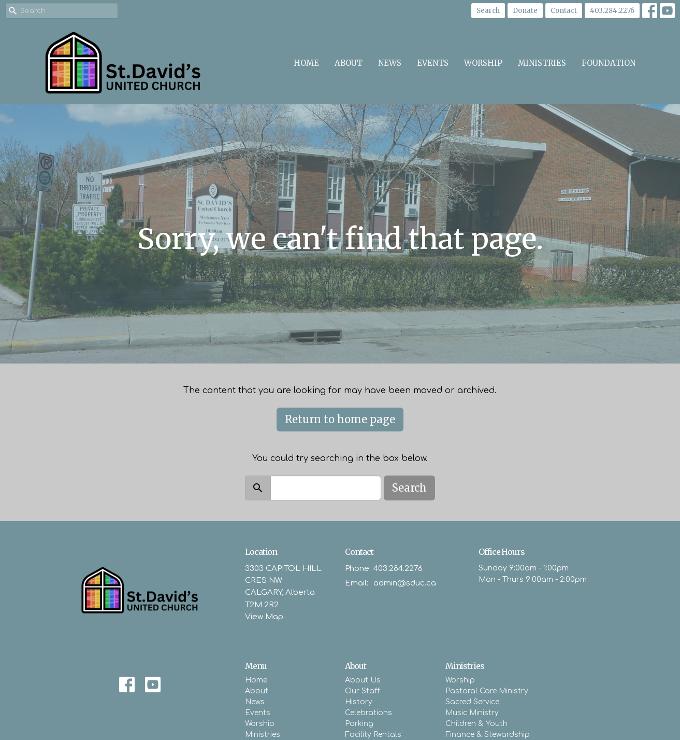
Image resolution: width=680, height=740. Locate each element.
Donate (525, 10)
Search (488, 10)
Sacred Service (472, 702)
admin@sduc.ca (404, 583)
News (389, 63)
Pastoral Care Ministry (486, 691)
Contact (564, 10)
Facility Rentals (373, 734)
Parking (359, 724)
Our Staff (362, 691)
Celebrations (368, 713)
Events (432, 63)
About (349, 63)
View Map (264, 616)
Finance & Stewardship (487, 734)
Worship (483, 63)
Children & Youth (476, 724)
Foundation (608, 63)
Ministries (542, 63)
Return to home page (340, 419)
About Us (363, 680)
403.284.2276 (612, 10)
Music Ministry (472, 713)
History (358, 702)
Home (306, 63)
